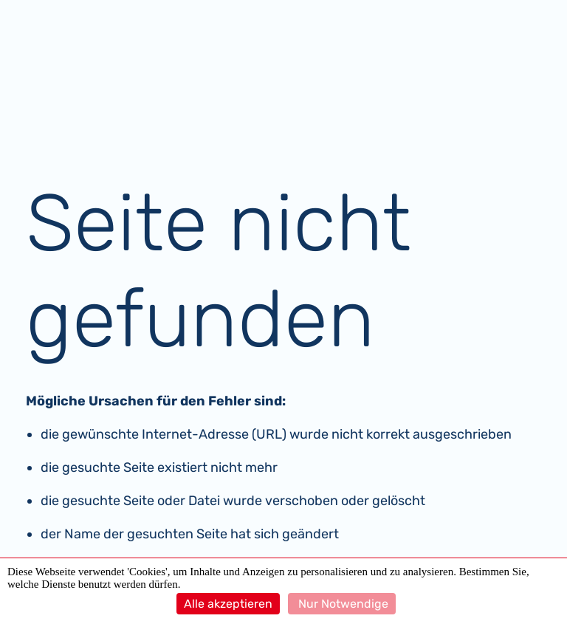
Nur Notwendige (341, 604)
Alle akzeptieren (228, 604)
